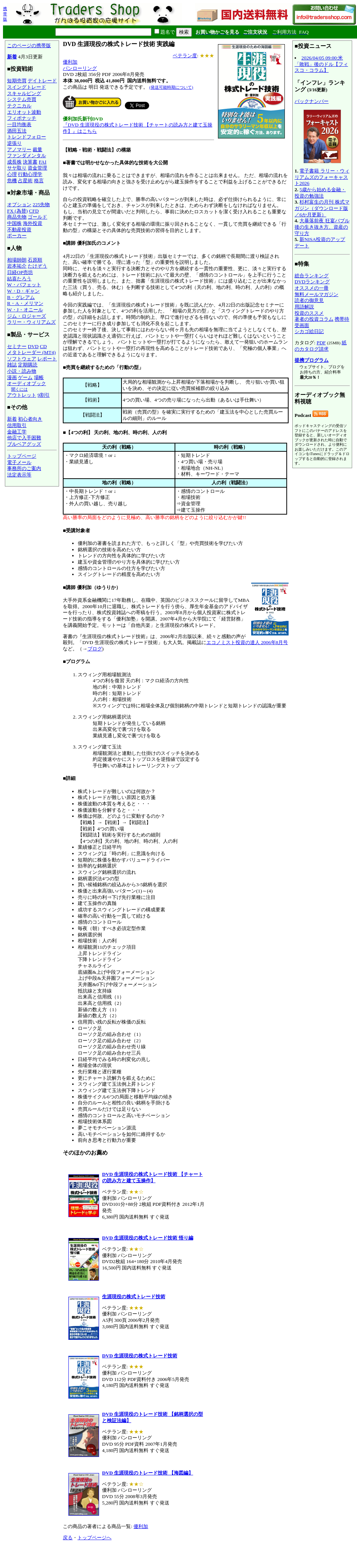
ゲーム (25, 377)
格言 (39, 180)
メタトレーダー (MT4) (31, 352)
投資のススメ (309, 313)
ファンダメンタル (26, 155)
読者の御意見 (309, 300)
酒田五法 (17, 131)
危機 (12, 180)
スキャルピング (24, 93)
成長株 (14, 162)
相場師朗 (17, 260)
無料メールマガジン (316, 294)
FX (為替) (17, 211)
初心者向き (30, 419)
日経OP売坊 (20, 272)
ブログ (94, 649)
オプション (19, 204)
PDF (321, 342)
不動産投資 (19, 229)
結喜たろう (19, 278)
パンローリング (80, 68)
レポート (47, 359)
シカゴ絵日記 (309, 331)
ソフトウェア (21, 359)
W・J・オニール (25, 309)
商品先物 (17, 217)
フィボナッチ (21, 118)
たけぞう (37, 266)
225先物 (41, 204)
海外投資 (32, 223)
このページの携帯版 (29, 45)
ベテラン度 (185, 55)
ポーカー (17, 235)
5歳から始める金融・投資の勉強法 (320, 193)
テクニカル (19, 106)
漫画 (12, 377)
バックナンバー (312, 101)
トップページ (21, 456)
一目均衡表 (19, 124)
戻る (68, 1537)
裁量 (37, 149)
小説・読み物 (21, 371)
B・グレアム (21, 297)
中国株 (14, 223)
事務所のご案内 (24, 468)
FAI (43, 162)
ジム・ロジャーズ (26, 316)
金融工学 (17, 431)
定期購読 (27, 365)
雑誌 (12, 365)
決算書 (30, 162)
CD (43, 346)
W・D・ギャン (23, 291)
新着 (12, 57)
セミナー (17, 346)
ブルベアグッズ (24, 444)
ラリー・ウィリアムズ (31, 322)
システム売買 (21, 99)
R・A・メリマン (25, 303)
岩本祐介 (17, 266)
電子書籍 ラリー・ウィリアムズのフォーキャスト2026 (322, 177)
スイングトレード (26, 87)
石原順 (35, 260)
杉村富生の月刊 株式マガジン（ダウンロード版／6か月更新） (322, 208)
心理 (12, 174)
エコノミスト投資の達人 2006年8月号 (247, 642)
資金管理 (37, 168)
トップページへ (94, 1537)
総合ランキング (312, 275)
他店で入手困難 (24, 437)
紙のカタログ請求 (321, 346)
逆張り (14, 143)
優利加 (70, 62)
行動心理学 (30, 174)
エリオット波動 (24, 112)
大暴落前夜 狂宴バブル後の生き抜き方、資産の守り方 (322, 227)
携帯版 (5, 13)
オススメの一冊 (312, 288)
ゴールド (37, 217)
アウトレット (21, 395)
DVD (33, 346)
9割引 (43, 395)
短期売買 (17, 80)
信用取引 (17, 425)
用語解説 (304, 306)
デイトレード (42, 80)
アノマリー (19, 149)
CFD (34, 211)
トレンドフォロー (26, 137)
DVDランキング (312, 281)
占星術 (25, 180)
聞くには (19, 389)
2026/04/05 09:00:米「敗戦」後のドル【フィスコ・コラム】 (321, 64)
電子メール (19, 462)
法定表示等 (19, 475)
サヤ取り (17, 168)
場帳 (39, 377)
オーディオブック (26, 383)
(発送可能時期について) (171, 87)
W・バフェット (24, 284)
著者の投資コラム (314, 319)
